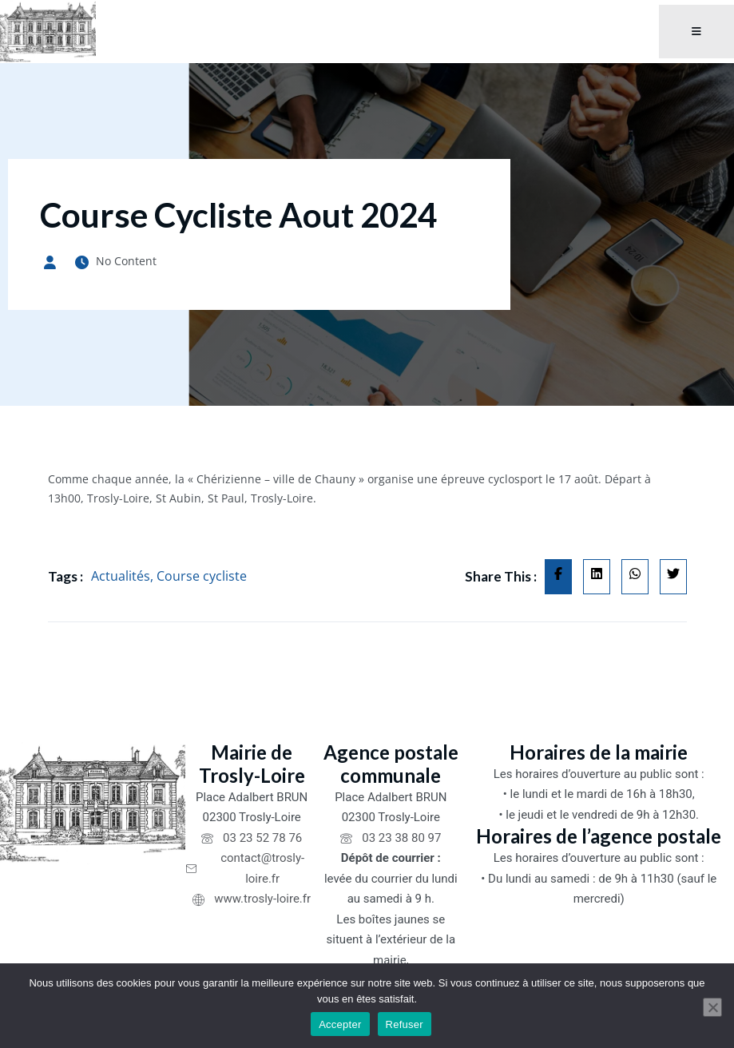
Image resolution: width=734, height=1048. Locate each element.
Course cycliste (202, 576)
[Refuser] (712, 1007)
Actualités (120, 576)
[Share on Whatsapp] (635, 576)
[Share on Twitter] (673, 576)
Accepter (340, 1024)
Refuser (404, 1024)
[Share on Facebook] (558, 576)
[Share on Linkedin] (596, 576)
